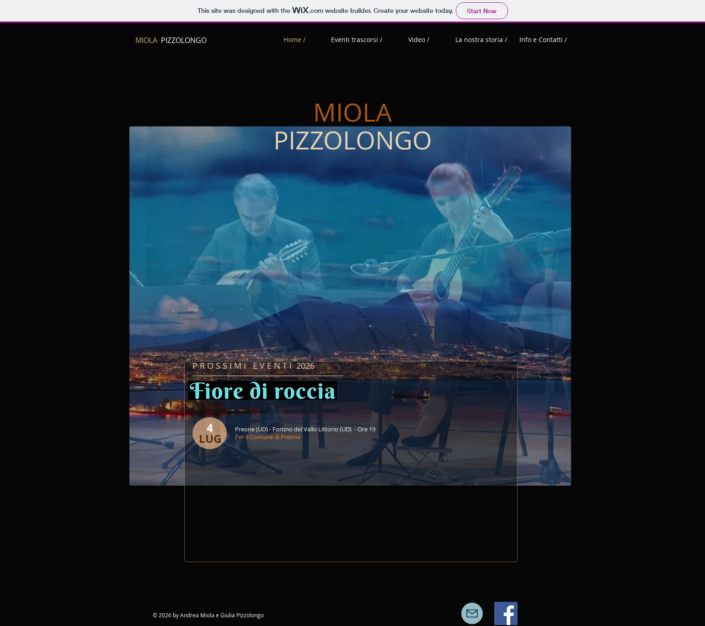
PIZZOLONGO (171, 40)
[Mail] (472, 613)
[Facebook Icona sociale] (506, 613)
